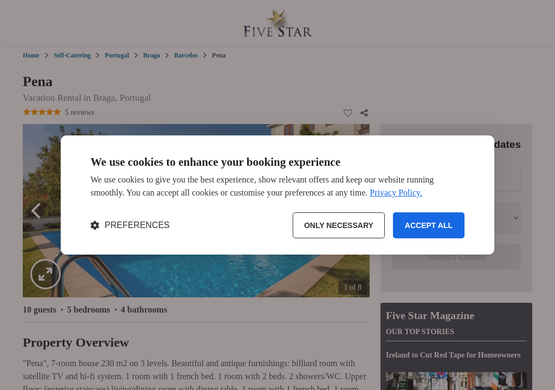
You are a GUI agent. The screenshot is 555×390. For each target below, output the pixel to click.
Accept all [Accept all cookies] (429, 225)
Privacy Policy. (396, 192)
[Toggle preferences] (130, 225)
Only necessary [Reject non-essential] (338, 225)
